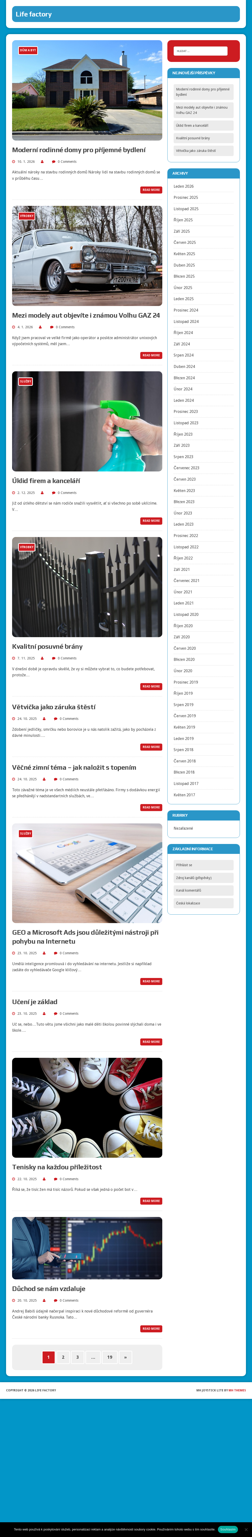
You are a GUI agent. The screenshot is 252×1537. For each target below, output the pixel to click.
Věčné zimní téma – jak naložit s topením (74, 767)
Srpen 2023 (183, 457)
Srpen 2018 (183, 749)
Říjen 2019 (183, 693)
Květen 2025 (184, 254)
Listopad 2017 (186, 783)
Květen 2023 (184, 490)
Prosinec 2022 (186, 535)
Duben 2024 (184, 366)
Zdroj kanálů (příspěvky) (194, 878)
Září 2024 (182, 344)
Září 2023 (182, 445)
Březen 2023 (184, 502)
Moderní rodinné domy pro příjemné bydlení (78, 150)
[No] (246, 1529)
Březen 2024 (184, 378)
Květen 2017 (184, 795)
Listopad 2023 (186, 423)
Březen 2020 (184, 659)
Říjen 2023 (183, 434)
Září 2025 (182, 231)
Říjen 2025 (183, 220)
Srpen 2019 (183, 704)
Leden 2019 (184, 738)
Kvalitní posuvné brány (47, 646)
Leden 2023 (184, 524)
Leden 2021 (184, 603)
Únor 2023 (183, 513)
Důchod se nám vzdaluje (48, 1288)
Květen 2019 (184, 727)
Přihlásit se (184, 865)
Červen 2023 (185, 479)
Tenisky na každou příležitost (57, 1167)
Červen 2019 (185, 716)
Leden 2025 (184, 299)
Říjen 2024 (183, 332)
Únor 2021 (183, 592)
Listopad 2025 (186, 209)
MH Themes (237, 1390)
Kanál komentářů (188, 890)
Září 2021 (182, 569)
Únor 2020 (183, 671)
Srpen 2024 (183, 355)
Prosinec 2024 (186, 310)
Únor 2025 (183, 287)
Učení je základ (35, 1002)
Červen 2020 (185, 648)
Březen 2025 (184, 276)
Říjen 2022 (183, 558)
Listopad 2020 (186, 614)
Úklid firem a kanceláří (46, 481)
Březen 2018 (184, 772)
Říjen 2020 (183, 626)
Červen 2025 (185, 242)
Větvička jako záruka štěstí (53, 707)
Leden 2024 (184, 400)
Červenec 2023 (187, 468)
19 (109, 1357)
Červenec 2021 (187, 580)
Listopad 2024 (186, 321)
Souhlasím (228, 1529)
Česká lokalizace (188, 903)
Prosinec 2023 (186, 411)
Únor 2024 (183, 389)
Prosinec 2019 (186, 682)
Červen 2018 (185, 761)
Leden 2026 (184, 186)
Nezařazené (183, 828)
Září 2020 (182, 637)
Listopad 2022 (186, 547)
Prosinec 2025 (186, 197)
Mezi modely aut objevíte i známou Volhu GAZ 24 (86, 315)
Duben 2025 (184, 265)
